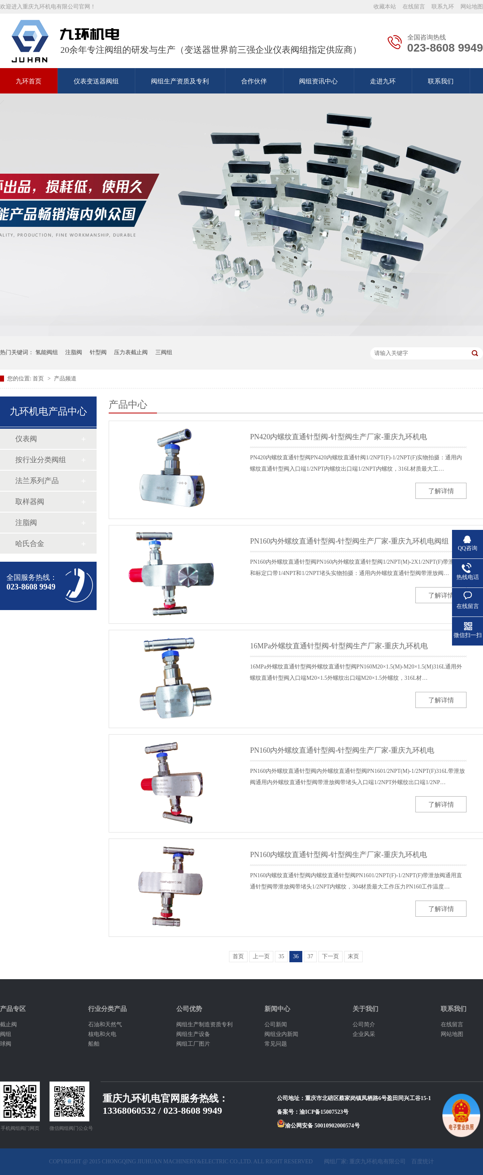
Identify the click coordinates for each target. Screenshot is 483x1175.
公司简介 (364, 1024)
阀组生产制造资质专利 (204, 1024)
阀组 (5, 1034)
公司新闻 (275, 1024)
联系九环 (442, 7)
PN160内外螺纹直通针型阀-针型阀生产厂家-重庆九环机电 (342, 750)
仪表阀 (26, 439)
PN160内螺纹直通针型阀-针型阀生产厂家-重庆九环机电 (338, 855)
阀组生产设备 (193, 1034)
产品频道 (65, 379)
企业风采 (364, 1034)
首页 (39, 379)
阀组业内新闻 (281, 1034)
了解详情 (441, 491)
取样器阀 (29, 502)
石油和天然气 (105, 1024)
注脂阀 (73, 352)
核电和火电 (102, 1034)
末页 (353, 956)
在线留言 (413, 7)
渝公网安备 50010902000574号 (318, 1126)
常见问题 (275, 1044)
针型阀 (98, 352)
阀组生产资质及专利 (180, 81)
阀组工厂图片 (193, 1044)
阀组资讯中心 (318, 81)
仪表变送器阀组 (96, 81)
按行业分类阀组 (40, 460)
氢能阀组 (46, 352)
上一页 (261, 956)
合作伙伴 (254, 81)
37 (310, 956)
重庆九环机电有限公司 (377, 1161)
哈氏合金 (29, 544)
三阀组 (163, 352)
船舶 (93, 1044)
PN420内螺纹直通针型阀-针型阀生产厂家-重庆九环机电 (338, 437)
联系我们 (441, 81)
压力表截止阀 (131, 352)
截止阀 (8, 1024)
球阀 (5, 1044)
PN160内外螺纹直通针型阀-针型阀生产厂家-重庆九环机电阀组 (349, 541)
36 (296, 956)
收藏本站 (385, 7)
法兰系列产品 (37, 481)
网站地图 (471, 7)
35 (281, 956)
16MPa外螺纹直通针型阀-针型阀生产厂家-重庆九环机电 (339, 646)
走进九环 (383, 81)
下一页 (330, 956)
